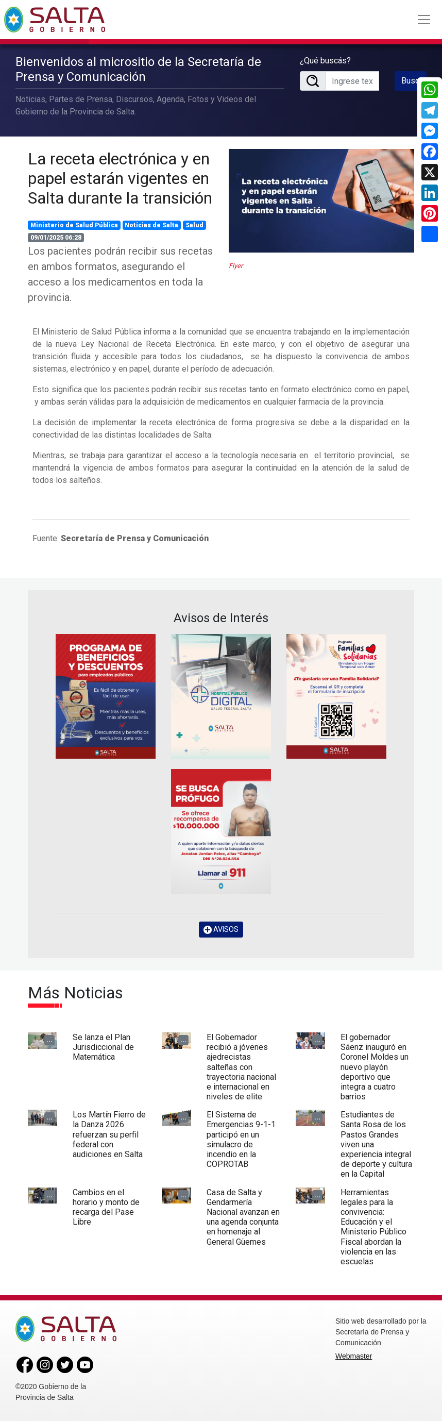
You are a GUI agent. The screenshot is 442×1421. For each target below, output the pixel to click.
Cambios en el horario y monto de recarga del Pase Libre (106, 1207)
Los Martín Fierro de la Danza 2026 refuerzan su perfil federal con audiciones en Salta (109, 1134)
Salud (194, 225)
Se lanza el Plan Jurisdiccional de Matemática (103, 1047)
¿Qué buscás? (325, 60)
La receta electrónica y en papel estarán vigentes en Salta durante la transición (120, 178)
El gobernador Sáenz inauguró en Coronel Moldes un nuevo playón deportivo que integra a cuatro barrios (375, 1066)
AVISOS (221, 929)
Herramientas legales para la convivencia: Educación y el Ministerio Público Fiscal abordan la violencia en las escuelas (373, 1227)
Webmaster (353, 1356)
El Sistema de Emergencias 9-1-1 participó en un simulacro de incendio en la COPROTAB (241, 1139)
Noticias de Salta (151, 225)
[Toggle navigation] (424, 19)
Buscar (413, 81)
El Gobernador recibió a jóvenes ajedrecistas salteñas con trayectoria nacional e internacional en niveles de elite (241, 1066)
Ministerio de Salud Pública (74, 225)
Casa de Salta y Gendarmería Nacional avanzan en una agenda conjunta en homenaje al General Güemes (243, 1217)
